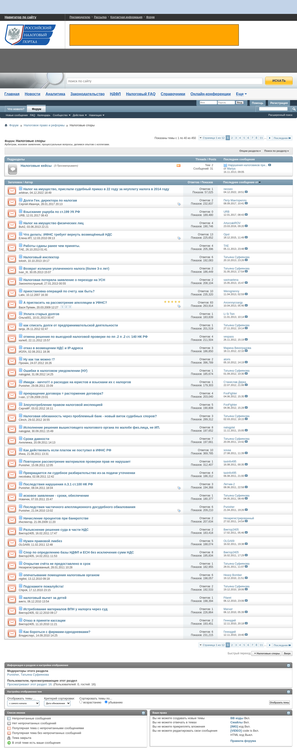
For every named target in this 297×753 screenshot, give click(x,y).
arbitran (23, 192)
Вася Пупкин (27, 307)
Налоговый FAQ (141, 94)
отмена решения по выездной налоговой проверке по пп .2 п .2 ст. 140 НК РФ (85, 337)
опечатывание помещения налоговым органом (61, 575)
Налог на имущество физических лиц (53, 223)
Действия (78, 115)
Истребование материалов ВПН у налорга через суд (65, 609)
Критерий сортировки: (59, 698)
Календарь (43, 115)
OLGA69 (24, 544)
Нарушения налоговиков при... (247, 165)
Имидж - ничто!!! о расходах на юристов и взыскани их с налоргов (77, 382)
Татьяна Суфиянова (35, 674)
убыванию (114, 702)
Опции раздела (249, 150)
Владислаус (26, 635)
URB (22, 215)
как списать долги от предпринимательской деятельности (70, 325)
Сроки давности (36, 439)
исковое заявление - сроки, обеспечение (56, 495)
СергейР (24, 408)
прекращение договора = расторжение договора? (63, 393)
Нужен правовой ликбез (42, 541)
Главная (11, 94)
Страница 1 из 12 (213, 137)
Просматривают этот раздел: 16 (29, 684)
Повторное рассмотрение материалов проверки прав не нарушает (77, 461)
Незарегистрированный (34, 567)
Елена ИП (25, 238)
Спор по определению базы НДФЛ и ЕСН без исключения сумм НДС (78, 552)
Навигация (95, 115)
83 (211, 302)
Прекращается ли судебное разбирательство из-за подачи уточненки (79, 473)
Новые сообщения (17, 115)
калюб (23, 340)
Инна (22, 454)
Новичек (24, 499)
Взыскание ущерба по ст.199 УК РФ (51, 212)
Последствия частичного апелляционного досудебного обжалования (79, 507)
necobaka (25, 476)
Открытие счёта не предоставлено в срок (56, 564)
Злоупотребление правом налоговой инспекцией (63, 405)
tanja (22, 329)
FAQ (32, 115)
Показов (207, 182)
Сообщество (60, 115)
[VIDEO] (236, 730)
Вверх (287, 653)
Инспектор (25, 522)
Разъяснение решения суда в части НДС (56, 530)
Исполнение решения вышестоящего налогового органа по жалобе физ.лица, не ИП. (91, 427)
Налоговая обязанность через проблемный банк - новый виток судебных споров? (90, 416)
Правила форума (243, 741)
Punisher (24, 385)
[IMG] (234, 726)
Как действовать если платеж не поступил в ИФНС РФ (67, 450)
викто (22, 601)
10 (211, 291)
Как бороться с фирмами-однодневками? (56, 632)
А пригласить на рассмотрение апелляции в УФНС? (65, 302)
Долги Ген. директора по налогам (50, 200)
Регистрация (279, 103)
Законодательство (87, 94)
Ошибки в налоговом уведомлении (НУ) (55, 371)
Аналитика (55, 94)
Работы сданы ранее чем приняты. (51, 246)
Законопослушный (31, 283)
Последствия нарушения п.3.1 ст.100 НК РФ (58, 484)
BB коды (236, 718)
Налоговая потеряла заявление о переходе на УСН (64, 280)
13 (211, 234)
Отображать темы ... (21, 698)
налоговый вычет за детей (45, 598)
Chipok (23, 590)
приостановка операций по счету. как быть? (59, 291)
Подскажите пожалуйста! (43, 586)
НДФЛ (115, 94)
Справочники (173, 94)
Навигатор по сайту (20, 17)
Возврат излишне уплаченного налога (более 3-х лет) (66, 268)
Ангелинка (25, 442)
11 (261, 137)
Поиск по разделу (275, 150)
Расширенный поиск (280, 115)
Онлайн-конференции (211, 94)
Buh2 (22, 226)
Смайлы (236, 722)
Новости (32, 94)
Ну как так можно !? (39, 359)
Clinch (22, 419)
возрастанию (90, 702)
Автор (28, 182)
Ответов (193, 182)
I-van (22, 397)
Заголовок (15, 182)
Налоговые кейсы (36, 166)
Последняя (282, 138)
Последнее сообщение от (242, 182)
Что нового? (15, 109)
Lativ (22, 295)
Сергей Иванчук (29, 204)
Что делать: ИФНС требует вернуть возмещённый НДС (67, 234)
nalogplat (24, 374)
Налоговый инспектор (41, 257)
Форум (150, 17)
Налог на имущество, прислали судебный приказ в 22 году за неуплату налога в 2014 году (96, 189)
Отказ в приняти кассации (44, 620)
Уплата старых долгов (41, 314)
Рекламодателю (80, 17)
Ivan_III (23, 272)
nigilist (22, 578)
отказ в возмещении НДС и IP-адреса (53, 348)
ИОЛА (23, 351)
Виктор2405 (26, 533)
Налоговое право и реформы (44, 125)
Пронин (24, 363)
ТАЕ (21, 249)
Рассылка (100, 17)
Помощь (257, 103)
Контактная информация (126, 17)
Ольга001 (25, 317)
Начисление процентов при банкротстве (56, 518)
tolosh (22, 261)
